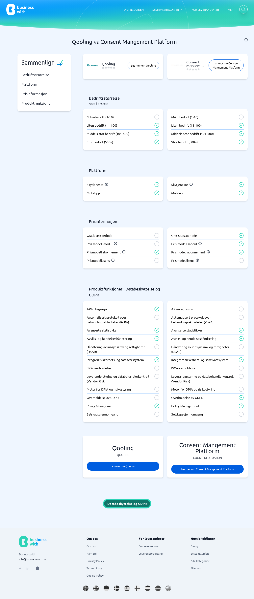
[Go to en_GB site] (96, 588)
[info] (246, 39)
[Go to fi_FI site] (137, 588)
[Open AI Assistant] (37, 568)
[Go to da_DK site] (116, 588)
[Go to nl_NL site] (147, 588)
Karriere (92, 553)
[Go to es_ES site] (127, 588)
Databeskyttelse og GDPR (127, 504)
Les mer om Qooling (143, 65)
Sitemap (196, 568)
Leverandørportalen (151, 553)
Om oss (91, 546)
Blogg (194, 546)
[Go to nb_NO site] (86, 588)
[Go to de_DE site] (106, 588)
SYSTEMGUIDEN (134, 9)
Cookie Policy (95, 575)
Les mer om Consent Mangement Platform (226, 65)
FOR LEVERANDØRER (205, 9)
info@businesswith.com (33, 559)
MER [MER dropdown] (230, 9)
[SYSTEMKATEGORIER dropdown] (167, 9)
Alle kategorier (200, 561)
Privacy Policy (95, 561)
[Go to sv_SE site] (158, 588)
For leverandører (149, 546)
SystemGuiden (200, 553)
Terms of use (94, 568)
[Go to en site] (168, 588)
